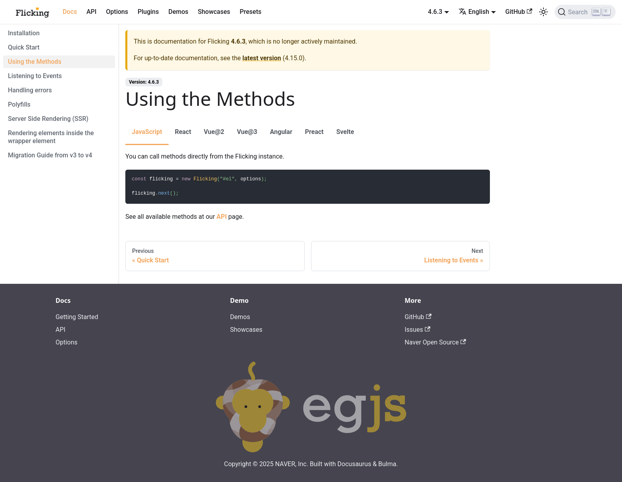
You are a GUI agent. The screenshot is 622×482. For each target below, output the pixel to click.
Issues (417, 329)
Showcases (214, 11)
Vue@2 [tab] (214, 132)
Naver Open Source (435, 342)
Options (117, 11)
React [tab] (183, 132)
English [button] (474, 11)
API (91, 11)
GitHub (518, 11)
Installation (24, 33)
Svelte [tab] (345, 132)
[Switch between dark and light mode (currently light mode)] (543, 12)
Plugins (148, 11)
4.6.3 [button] (435, 11)
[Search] (585, 12)
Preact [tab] (314, 132)
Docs (70, 11)
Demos (178, 11)
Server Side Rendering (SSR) (48, 118)
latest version (261, 58)
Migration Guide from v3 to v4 (50, 155)
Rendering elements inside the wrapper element (51, 137)
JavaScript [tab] (147, 132)
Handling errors (30, 90)
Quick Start (24, 47)
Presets (250, 11)
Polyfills (19, 104)
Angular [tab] (281, 132)
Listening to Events (35, 76)
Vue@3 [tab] (247, 132)
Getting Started (77, 317)
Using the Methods (34, 61)
